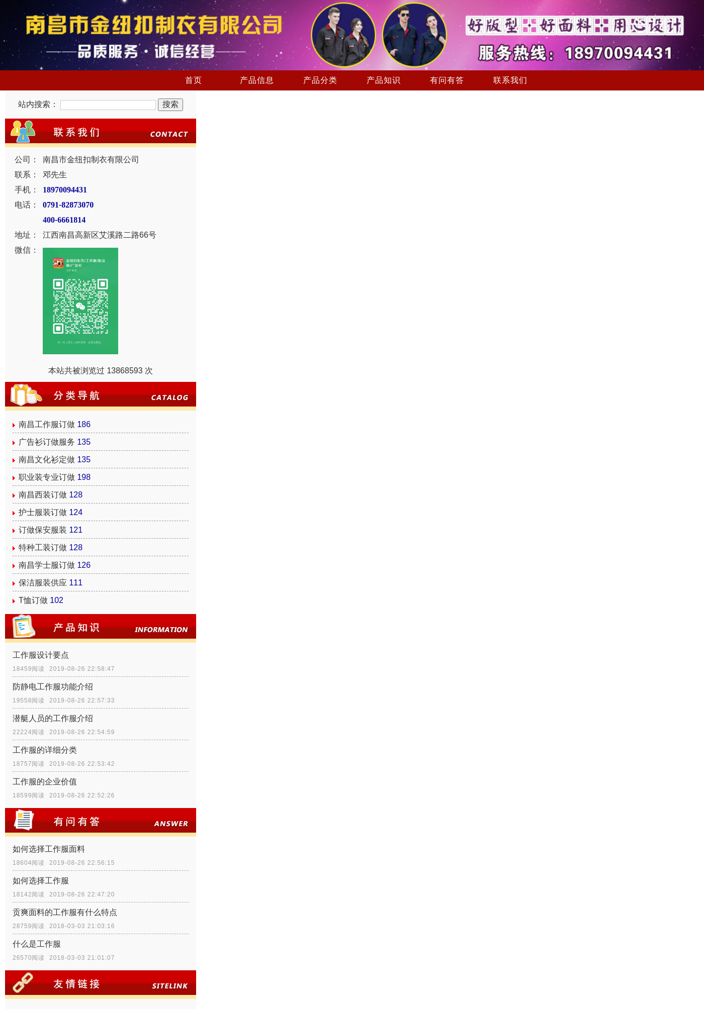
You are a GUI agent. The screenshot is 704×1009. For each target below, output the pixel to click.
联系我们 (510, 80)
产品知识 (384, 80)
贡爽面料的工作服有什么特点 (65, 912)
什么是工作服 (37, 944)
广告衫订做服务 (47, 442)
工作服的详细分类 (45, 750)
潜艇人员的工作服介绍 (53, 718)
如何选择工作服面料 (49, 849)
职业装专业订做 (47, 477)
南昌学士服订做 (47, 565)
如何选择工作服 (41, 880)
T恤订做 (33, 600)
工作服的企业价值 (45, 781)
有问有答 (447, 80)
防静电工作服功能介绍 (53, 686)
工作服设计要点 (41, 655)
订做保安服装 (43, 530)
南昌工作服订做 (47, 424)
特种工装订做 (43, 547)
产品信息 (257, 80)
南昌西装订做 (43, 494)
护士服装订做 (43, 512)
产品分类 (320, 80)
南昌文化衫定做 (47, 459)
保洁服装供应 (43, 582)
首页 (193, 80)
